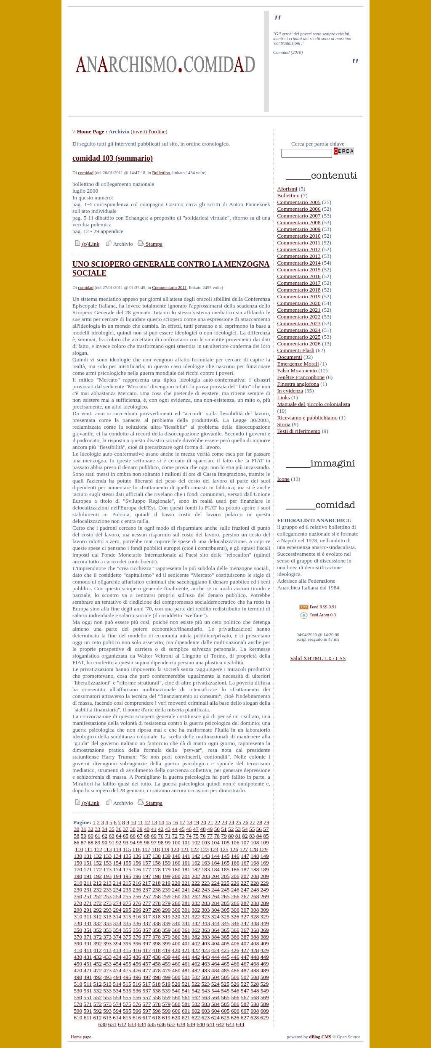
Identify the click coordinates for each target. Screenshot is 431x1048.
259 (166, 896)
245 (225, 889)
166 (235, 863)
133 (107, 856)
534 (117, 990)
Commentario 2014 (298, 263)
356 (137, 930)
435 (127, 957)
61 (97, 836)
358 (156, 930)
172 (97, 869)
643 (230, 1024)
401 (186, 943)
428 (254, 950)
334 (117, 923)
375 (127, 937)
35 (111, 829)
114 (117, 849)
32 (90, 829)
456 (137, 963)
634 (142, 1024)
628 (254, 1017)
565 (225, 997)
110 (79, 849)
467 (245, 963)
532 (97, 990)
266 (235, 896)
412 (97, 950)
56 (259, 829)
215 (127, 883)
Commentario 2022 (298, 316)
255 (127, 896)
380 (176, 937)
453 (107, 963)
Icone (283, 479)
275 (127, 903)
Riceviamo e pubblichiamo (307, 417)
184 (215, 869)
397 (147, 943)
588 (254, 1004)
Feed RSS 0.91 (317, 607)
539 (166, 990)
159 (166, 863)
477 (147, 970)
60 (90, 836)
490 (78, 977)
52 (231, 829)
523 (205, 984)
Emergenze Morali (298, 364)
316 (137, 916)
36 (118, 829)
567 (245, 997)
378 (156, 937)
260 (176, 896)
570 (78, 1004)
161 (186, 863)
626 (235, 1017)
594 (117, 1011)
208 (254, 876)
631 (112, 1024)
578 (156, 1004)
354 (117, 930)
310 (78, 916)
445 (225, 957)
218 (156, 883)
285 (225, 903)
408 (254, 943)
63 (111, 836)
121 (185, 849)
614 (117, 1017)
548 (254, 990)
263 (206, 896)
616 (137, 1017)
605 (225, 1011)
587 (245, 1004)
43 (167, 829)
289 (265, 903)
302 (196, 910)
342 (196, 923)
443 (206, 957)
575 (127, 1004)
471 (88, 970)
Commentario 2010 (298, 236)
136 (137, 856)
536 (137, 990)
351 (88, 930)
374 (117, 937)
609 (265, 1011)
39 (139, 829)
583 (206, 1004)
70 (160, 836)
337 (147, 923)
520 (176, 984)
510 (78, 984)
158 (156, 863)
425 (225, 950)
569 (265, 997)
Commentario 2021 (298, 310)
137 (147, 856)
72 (175, 836)
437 (147, 957)
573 (107, 1004)
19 (196, 822)
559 (166, 997)
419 (166, 950)
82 (244, 836)
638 (181, 1024)
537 (147, 990)
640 (201, 1024)
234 (117, 889)
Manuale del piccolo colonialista (313, 404)
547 (245, 990)
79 (223, 836)
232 (97, 889)
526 (235, 984)
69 (154, 836)
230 (78, 889)
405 (225, 943)
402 (196, 943)
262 (196, 896)
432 (97, 957)
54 (244, 829)
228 (254, 883)
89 (97, 842)
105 (225, 842)
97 (154, 842)
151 (88, 863)
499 (166, 977)
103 (206, 842)
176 (137, 869)
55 (252, 829)
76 (202, 836)
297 (147, 910)
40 (146, 829)
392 (97, 943)
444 (215, 957)
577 (147, 1004)
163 (206, 863)
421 (186, 950)
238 (156, 889)
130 (78, 856)
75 (196, 836)
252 (97, 896)
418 (156, 950)
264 (215, 896)
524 (215, 984)
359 (166, 930)
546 (235, 990)
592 (97, 1011)
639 (191, 1024)
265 (225, 896)
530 (78, 990)
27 (252, 822)
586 (235, 1004)
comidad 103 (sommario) (112, 158)
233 (107, 889)
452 (97, 963)
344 (215, 923)
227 (245, 883)
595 (127, 1011)
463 (206, 963)
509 (265, 977)
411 (88, 950)
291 (88, 910)
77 (210, 836)
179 (166, 869)
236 (137, 889)
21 (210, 822)
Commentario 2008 (298, 222)
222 (196, 883)
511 (88, 984)
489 (265, 970)
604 (215, 1011)
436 (137, 957)
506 (235, 977)
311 (88, 916)
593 (107, 1011)
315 (127, 916)
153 (107, 863)
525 (225, 984)
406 (235, 943)
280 (176, 903)
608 (254, 1011)
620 (176, 1017)
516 (137, 984)
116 (136, 849)
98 (160, 842)
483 (206, 970)
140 (176, 856)
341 (186, 923)
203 (206, 876)
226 (235, 883)
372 (97, 937)
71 (167, 836)
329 (264, 916)
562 (196, 997)
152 (97, 863)
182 (196, 869)
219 (166, 883)
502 (196, 977)
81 (238, 836)
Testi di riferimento (298, 431)
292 (97, 910)
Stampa (149, 244)
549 (265, 990)
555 (127, 997)
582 (196, 1004)
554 (117, 997)
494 (117, 977)
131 (88, 856)
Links (283, 397)
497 (147, 977)
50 (217, 829)
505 (225, 977)
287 (245, 903)
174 (117, 869)
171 (88, 869)
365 (225, 930)
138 (156, 856)
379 (166, 937)
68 (146, 836)
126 (234, 849)
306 (235, 910)
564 (215, 997)
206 (235, 876)
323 (205, 916)
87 (83, 842)
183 (206, 869)
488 (254, 970)
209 (265, 876)
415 (127, 950)
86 (76, 842)
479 (166, 970)
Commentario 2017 (298, 283)
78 (217, 836)
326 (235, 916)
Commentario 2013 (298, 256)
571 (88, 1004)
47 (196, 829)
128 (254, 849)
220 (176, 883)
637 (171, 1024)
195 (127, 876)
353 (107, 930)
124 (214, 849)
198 (156, 876)
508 (254, 977)
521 (186, 984)
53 (238, 829)
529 (264, 984)
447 (245, 957)
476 (137, 970)
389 (265, 937)
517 (146, 984)
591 (88, 1011)
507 (245, 977)
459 (166, 963)
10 (133, 822)
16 (175, 822)
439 (166, 957)
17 (182, 822)
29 (266, 822)
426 (235, 950)
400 (176, 943)
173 (107, 869)
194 (117, 876)
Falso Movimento (297, 370)
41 (154, 829)
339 (166, 923)
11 (140, 822)
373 (107, 937)
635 (151, 1024)
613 (107, 1017)
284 (215, 903)
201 (186, 876)
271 (88, 903)
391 (88, 943)
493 (107, 977)
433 (107, 957)
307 (245, 910)
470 (78, 970)
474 (117, 970)
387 (245, 937)
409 (265, 943)
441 (186, 957)
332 (97, 923)
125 (224, 849)
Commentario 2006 (298, 209)
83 (252, 836)
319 (166, 916)
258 (156, 896)
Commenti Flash (295, 350)
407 (245, 943)
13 (154, 822)
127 (243, 849)
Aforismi (287, 189)
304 (215, 910)
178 (156, 869)
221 (186, 883)
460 (176, 963)
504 (215, 977)
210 (78, 883)
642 (220, 1024)
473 (107, 970)
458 (156, 963)
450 (78, 963)
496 (137, 977)
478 (156, 970)
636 (161, 1024)
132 (97, 856)
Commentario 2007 (298, 215)
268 (254, 896)
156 (137, 863)
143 (206, 856)
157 (147, 863)
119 (165, 849)
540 (176, 990)
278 (156, 903)
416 (137, 950)
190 (78, 876)
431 (88, 957)
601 (186, 1011)
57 (266, 829)
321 (186, 916)
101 (186, 842)
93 (125, 842)
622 (196, 1017)
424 (215, 950)
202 (196, 876)
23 (224, 822)
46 (189, 829)
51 (223, 829)
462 (196, 963)
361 (186, 930)
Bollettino (161, 172)
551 (88, 997)
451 (88, 963)
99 (167, 842)
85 (266, 836)
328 (254, 916)
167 (245, 863)
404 (215, 943)
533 (107, 990)
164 (215, 863)
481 (186, 970)
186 (235, 869)
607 (245, 1011)
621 (186, 1017)
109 (265, 842)
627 (245, 1017)
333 (107, 923)
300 (176, 910)
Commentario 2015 (298, 269)
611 (88, 1017)
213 (107, 883)
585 (225, 1004)
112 (98, 849)
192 (97, 876)
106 (235, 842)
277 (147, 903)
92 (118, 842)
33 (97, 829)
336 (137, 923)
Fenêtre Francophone (301, 377)
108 (254, 842)
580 (176, 1004)
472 (97, 970)
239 (166, 889)
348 (254, 923)
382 (196, 937)
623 (205, 1017)
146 (235, 856)
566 (235, 997)
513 (107, 984)
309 (265, 910)
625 (225, 1017)
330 (78, 923)
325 (225, 916)
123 (204, 849)
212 (97, 883)
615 (127, 1017)
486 (235, 970)
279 (166, 903)
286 (235, 903)
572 (97, 1004)
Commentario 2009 (298, 229)
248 (254, 889)
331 (88, 923)
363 (206, 930)
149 (265, 856)
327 (245, 916)
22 (217, 822)
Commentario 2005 (298, 202)
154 (117, 863)
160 (176, 863)
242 (196, 889)
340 (176, 923)
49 (210, 829)
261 (186, 896)
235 (127, 889)
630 (102, 1024)
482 (196, 970)
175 (127, 869)
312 (97, 916)
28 (259, 822)
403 (206, 943)
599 (166, 1011)
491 (88, 977)
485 (225, 970)
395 (127, 943)
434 (117, 957)
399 (166, 943)
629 (264, 1017)
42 (160, 829)
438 (156, 957)
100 (176, 842)
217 (146, 883)
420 (176, 950)
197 (147, 876)
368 (254, 930)
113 (108, 849)
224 (215, 883)
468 (254, 963)
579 (166, 1004)
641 (210, 1024)
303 (206, 910)
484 (215, 970)
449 (265, 957)
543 (206, 990)
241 (186, 889)
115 (127, 849)
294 (117, 910)
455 (127, 963)
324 (215, 916)
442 (196, 957)
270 (78, 903)
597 (147, 1011)
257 (147, 896)
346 (235, 923)
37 (125, 829)
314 (117, 916)
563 (206, 997)
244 (215, 889)
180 (176, 869)
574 (117, 1004)
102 (196, 842)
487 (245, 970)
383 (206, 937)
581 (186, 1004)
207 (245, 876)
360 (176, 930)
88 (90, 842)
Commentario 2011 (169, 287)
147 (245, 856)
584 (215, 1004)
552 (97, 997)
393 (107, 943)
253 (107, 896)
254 (117, 896)
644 (240, 1024)
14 (161, 822)
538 (156, 990)
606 (235, 1011)
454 (117, 963)
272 (97, 903)
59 (83, 836)
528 (254, 984)
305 (225, 910)
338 (156, 923)
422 (196, 950)
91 (111, 842)
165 (225, 863)
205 (225, 876)
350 (78, 930)
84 (259, 836)
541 (186, 990)
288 (254, 903)
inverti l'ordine (149, 131)
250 (78, 896)
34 (104, 829)
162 (196, 863)
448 (254, 957)
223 (205, 883)
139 (166, 856)
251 (88, 896)
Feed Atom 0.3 (318, 615)
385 (225, 937)
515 (127, 984)
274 (117, 903)
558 (156, 997)
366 (235, 930)
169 (265, 863)
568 (254, 997)
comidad (85, 172)
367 (245, 930)
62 (104, 836)
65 (125, 836)
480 (176, 970)
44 (175, 829)
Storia (283, 424)
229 (264, 883)
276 (137, 903)
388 (254, 937)
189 (265, 869)
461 (186, 963)
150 (78, 863)
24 (231, 822)
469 (265, 963)
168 (254, 863)
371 (88, 937)
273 (107, 903)
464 (215, 963)
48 (202, 829)
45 (181, 829)
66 (133, 836)
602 (196, 1011)
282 (196, 903)
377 (147, 937)
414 (117, 950)
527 (245, 984)
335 (127, 923)
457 (147, 963)
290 (78, 910)
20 (203, 822)
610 (78, 1017)
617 (146, 1017)
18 (189, 822)
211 (88, 883)
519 (166, 984)
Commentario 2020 (298, 303)
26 (245, 822)
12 (147, 822)
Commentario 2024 (298, 330)
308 (254, 910)
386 (235, 937)
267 (245, 896)
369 (265, 930)
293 (107, 910)
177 (147, 869)
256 (137, 896)
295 (127, 910)
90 (104, 842)
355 (127, 930)
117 (146, 849)
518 (156, 984)
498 (156, 977)
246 (235, 889)
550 (78, 997)
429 (264, 950)
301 (186, 910)
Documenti (289, 357)
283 (206, 903)
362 (196, 930)
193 (107, 876)
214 (117, 883)
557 (147, 997)
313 (107, 916)
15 (168, 822)
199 (166, 876)
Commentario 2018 (298, 290)
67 (139, 836)
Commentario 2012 (298, 249)
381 (186, 937)
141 (186, 856)
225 (225, 883)
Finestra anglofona (298, 384)
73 (181, 836)
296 (137, 910)
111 (89, 849)
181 (186, 869)
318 (156, 916)
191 (88, 876)
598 (156, 1011)
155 (127, 863)
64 (118, 836)
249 (265, 889)
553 (107, 997)
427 (245, 950)
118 (156, 849)
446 (235, 957)
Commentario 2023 (298, 323)
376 (137, 937)
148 (254, 856)
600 (176, 1011)
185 (225, 869)
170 (78, 869)
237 (147, 889)
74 (189, 836)
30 (76, 829)
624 (215, 1017)
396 (137, 943)
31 (83, 829)
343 (206, 923)
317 (146, 916)
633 (132, 1024)
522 (196, 984)
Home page (81, 1037)
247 (245, 889)
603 (206, 1011)
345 (225, 923)
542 (196, 990)
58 (76, 836)
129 (263, 849)
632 (122, 1024)
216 (137, 883)
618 (156, 1017)
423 (205, 950)
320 (176, 916)
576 (137, 1004)
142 (196, 856)
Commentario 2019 (298, 296)
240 (176, 889)
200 (176, 876)
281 (186, 903)
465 (225, 963)
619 (166, 1017)
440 (176, 957)
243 (206, 889)
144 (215, 856)
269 (265, 896)
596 (137, 1011)
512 (97, 984)
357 (147, 930)
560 (176, 997)
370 (78, 937)
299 (166, 910)
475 (127, 970)
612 (97, 1017)
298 (156, 910)
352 (97, 930)
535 (127, 990)
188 (254, 869)
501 (186, 977)
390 (78, 943)
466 (235, 963)
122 (195, 849)
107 (245, 842)
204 (215, 876)
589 (265, 1004)
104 (215, 842)
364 (215, 930)
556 (137, 997)
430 (78, 957)
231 (88, 889)
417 (146, 950)
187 (245, 869)
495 (127, 977)
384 (215, 937)
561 (186, 997)
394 (117, 943)
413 (107, 950)
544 (215, 990)
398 (156, 943)
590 (78, 1011)
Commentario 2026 (298, 343)
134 (117, 856)
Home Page (90, 131)
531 (88, 990)
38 (133, 829)
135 (127, 856)
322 (196, 916)
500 (176, 977)
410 (78, 950)
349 (265, 923)
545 (225, 990)
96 (146, 842)
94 (133, 842)
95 (139, 842)
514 (117, 984)
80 (231, 836)
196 (137, 876)
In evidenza (290, 390)
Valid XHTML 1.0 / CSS (318, 658)
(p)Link (85, 244)
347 (245, 923)
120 (175, 849)
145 (225, 856)
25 (238, 822)
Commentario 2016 (298, 276)
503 (206, 977)
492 (97, 977)
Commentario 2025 (298, 337)
